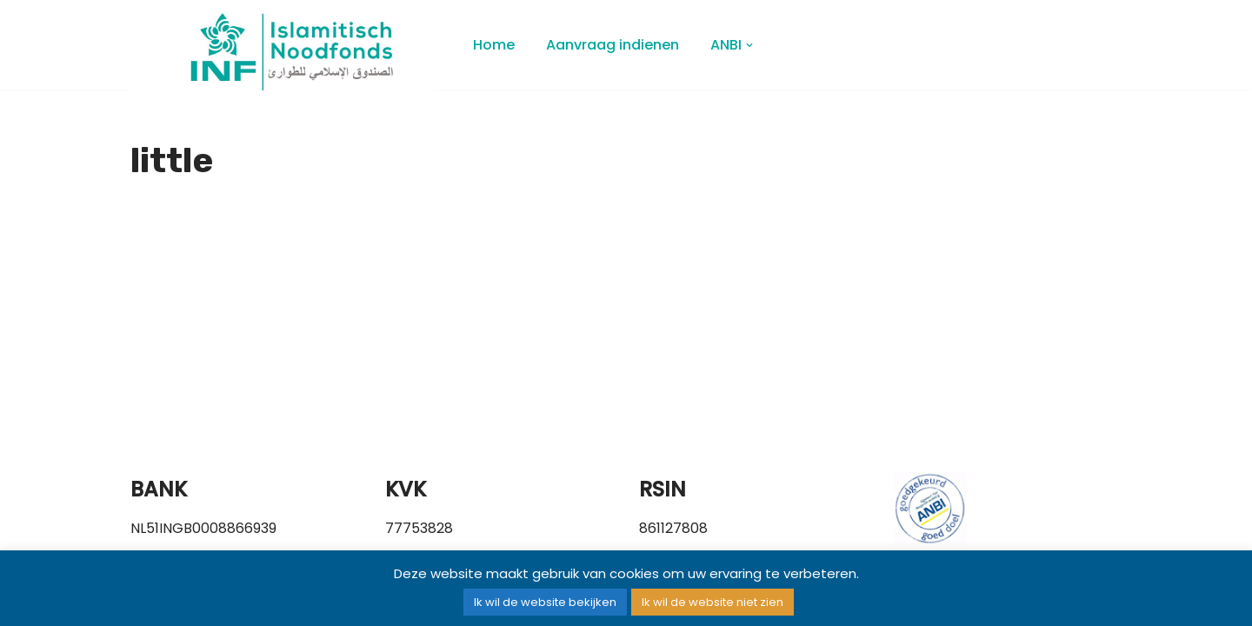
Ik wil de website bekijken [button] (545, 602)
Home (494, 45)
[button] (749, 45)
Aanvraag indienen (612, 45)
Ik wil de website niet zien (712, 602)
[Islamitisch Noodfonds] (286, 51)
